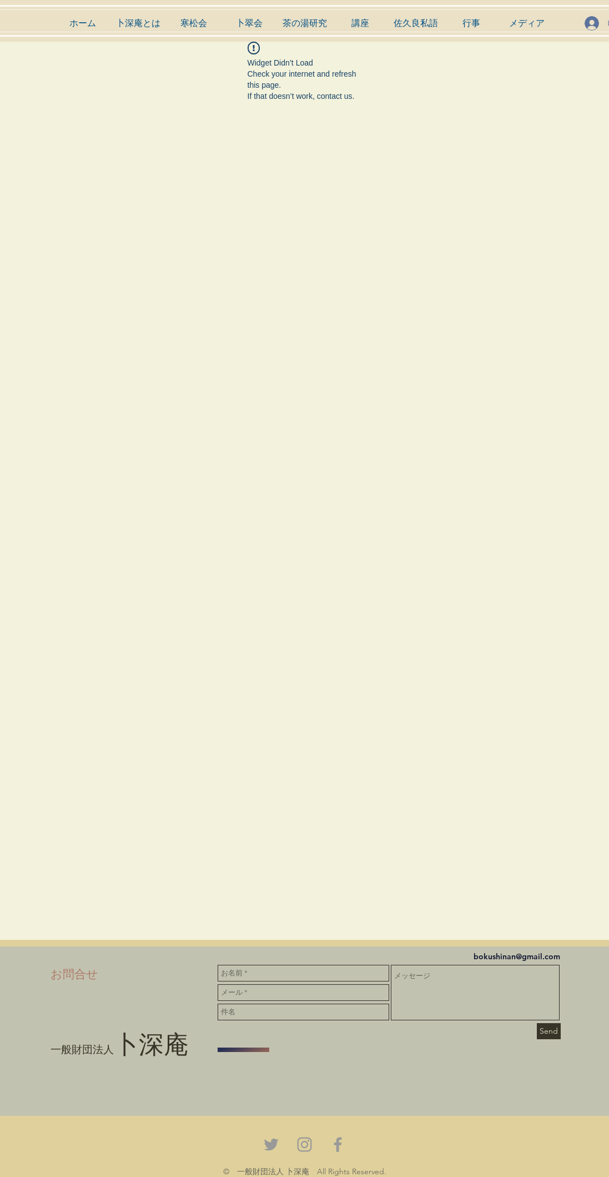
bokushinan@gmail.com (517, 956)
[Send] (549, 1031)
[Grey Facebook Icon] (338, 1144)
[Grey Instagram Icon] (304, 1144)
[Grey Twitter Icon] (271, 1144)
